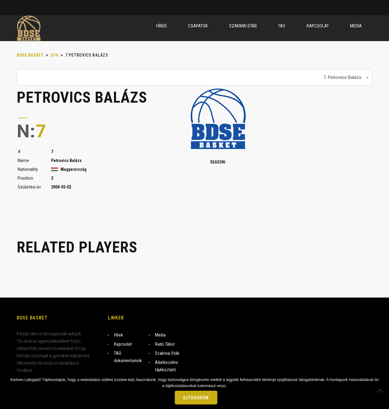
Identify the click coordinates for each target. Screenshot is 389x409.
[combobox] (194, 77)
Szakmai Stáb (167, 353)
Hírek (118, 335)
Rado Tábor (165, 344)
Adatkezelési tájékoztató (166, 366)
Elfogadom (196, 397)
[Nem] (381, 391)
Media (160, 335)
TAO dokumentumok (128, 357)
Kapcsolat (123, 344)
